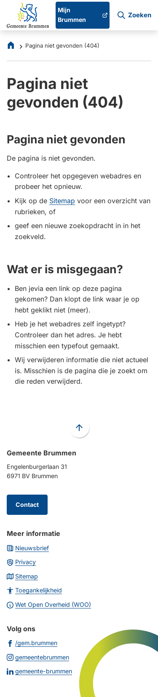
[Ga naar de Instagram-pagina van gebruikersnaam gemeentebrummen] (38, 657)
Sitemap (62, 200)
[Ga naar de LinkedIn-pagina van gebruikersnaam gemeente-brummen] (39, 671)
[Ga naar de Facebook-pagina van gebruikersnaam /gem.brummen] (32, 642)
